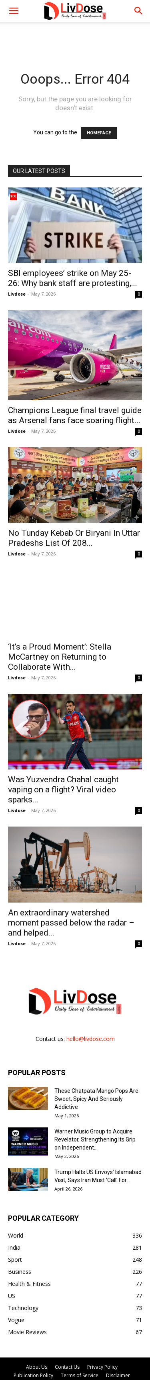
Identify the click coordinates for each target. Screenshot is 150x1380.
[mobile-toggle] (13, 11)
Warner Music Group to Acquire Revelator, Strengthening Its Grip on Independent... (95, 1139)
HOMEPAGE (99, 133)
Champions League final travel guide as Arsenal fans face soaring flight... (75, 415)
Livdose (17, 294)
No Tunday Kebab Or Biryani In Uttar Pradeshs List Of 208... (74, 538)
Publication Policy (33, 1375)
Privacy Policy (102, 1367)
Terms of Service (79, 1375)
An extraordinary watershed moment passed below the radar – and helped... (71, 923)
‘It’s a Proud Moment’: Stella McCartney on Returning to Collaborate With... (59, 657)
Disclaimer (118, 1375)
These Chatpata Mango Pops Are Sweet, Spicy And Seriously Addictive (96, 1099)
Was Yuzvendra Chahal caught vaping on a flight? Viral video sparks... (63, 789)
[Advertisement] (75, 36)
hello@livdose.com (90, 1039)
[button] (139, 11)
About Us (36, 1367)
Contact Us (67, 1367)
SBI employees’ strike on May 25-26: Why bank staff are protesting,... (72, 278)
